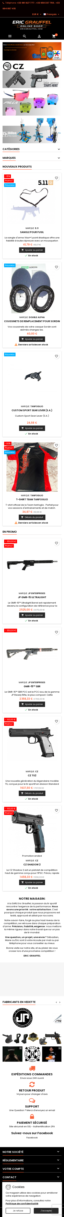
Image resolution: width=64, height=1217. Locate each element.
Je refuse (18, 1210)
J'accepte (46, 1210)
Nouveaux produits (17, 167)
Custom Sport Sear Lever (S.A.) (32, 410)
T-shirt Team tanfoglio (32, 499)
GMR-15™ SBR (32, 686)
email (52, 1110)
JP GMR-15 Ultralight (32, 597)
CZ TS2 (32, 775)
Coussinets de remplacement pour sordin (32, 321)
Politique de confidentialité (22, 1203)
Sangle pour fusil (32, 232)
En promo (10, 532)
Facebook (32, 1137)
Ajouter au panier (32, 250)
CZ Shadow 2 (32, 864)
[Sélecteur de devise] (37, 14)
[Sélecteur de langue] (52, 14)
